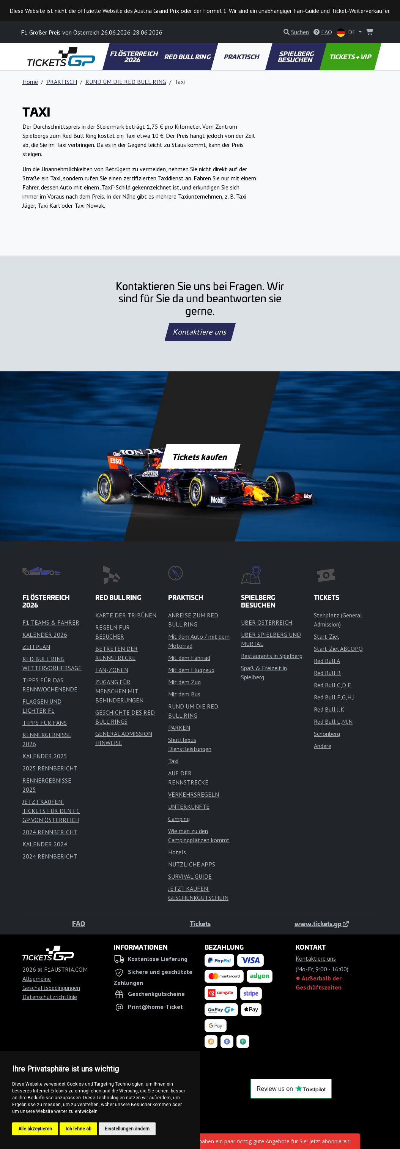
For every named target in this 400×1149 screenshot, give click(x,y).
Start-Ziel (326, 636)
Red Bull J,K (329, 709)
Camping (179, 818)
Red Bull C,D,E (332, 685)
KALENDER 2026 (44, 634)
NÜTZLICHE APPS (191, 864)
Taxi (173, 761)
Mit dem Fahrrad (189, 657)
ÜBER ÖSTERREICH (266, 622)
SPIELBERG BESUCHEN (296, 56)
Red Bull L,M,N (333, 721)
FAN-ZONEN (111, 670)
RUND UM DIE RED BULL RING (125, 81)
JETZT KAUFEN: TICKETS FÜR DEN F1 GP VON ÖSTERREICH (51, 811)
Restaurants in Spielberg (271, 656)
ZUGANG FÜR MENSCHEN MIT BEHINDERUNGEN (119, 691)
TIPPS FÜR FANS (44, 722)
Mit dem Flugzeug (191, 670)
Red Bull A (327, 660)
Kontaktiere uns (200, 332)
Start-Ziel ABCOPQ (338, 648)
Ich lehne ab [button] (78, 1129)
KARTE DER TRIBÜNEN (125, 615)
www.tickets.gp (321, 923)
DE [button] (347, 32)
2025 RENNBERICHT (49, 768)
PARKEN (179, 727)
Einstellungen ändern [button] (127, 1129)
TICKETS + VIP (350, 56)
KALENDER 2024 (44, 844)
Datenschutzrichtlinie (49, 997)
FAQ (78, 923)
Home (30, 81)
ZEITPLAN (36, 646)
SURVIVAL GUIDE (190, 876)
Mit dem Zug (184, 682)
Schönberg (327, 733)
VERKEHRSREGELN (193, 794)
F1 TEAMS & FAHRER (50, 622)
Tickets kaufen (200, 456)
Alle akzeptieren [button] (35, 1129)
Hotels (177, 852)
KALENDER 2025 (44, 756)
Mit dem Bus (184, 694)
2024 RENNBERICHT (49, 832)
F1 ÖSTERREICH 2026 (134, 56)
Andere (322, 746)
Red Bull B (327, 673)
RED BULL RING (187, 56)
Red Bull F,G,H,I (334, 697)
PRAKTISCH (242, 56)
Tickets (200, 923)
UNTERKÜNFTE (188, 806)
